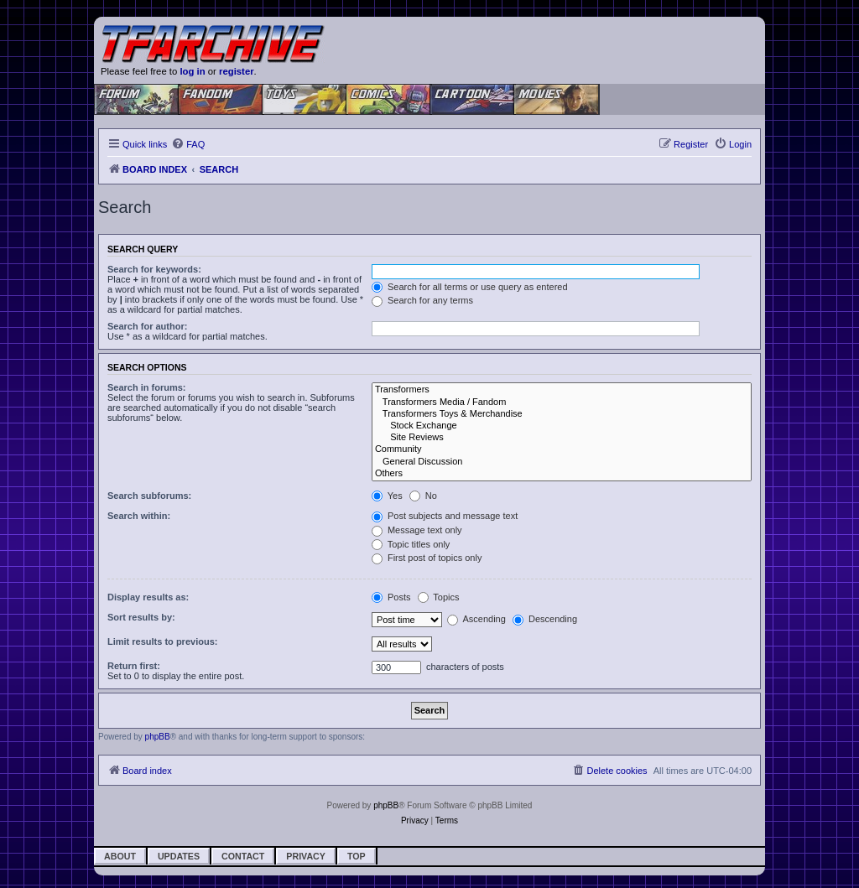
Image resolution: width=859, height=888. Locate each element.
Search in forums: (146, 387)
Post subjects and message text (445, 516)
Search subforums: (149, 496)
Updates (179, 856)
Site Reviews (561, 438)
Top (356, 856)
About (120, 856)
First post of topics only (427, 558)
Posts (391, 597)
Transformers (561, 390)
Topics (439, 597)
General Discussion (561, 462)
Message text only (417, 530)
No (423, 496)
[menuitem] (188, 144)
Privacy (305, 856)
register (236, 71)
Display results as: (148, 597)
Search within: (138, 516)
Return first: (133, 666)
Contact (242, 856)
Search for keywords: (154, 269)
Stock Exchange (561, 426)
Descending (545, 619)
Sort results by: (141, 617)
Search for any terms (422, 300)
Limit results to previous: (162, 641)
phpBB (157, 736)
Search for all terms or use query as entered (470, 287)
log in (192, 71)
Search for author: (147, 326)
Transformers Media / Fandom (561, 402)
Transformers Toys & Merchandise (561, 414)
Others (561, 474)
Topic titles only (411, 544)
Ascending (476, 619)
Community (561, 449)
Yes (387, 496)
